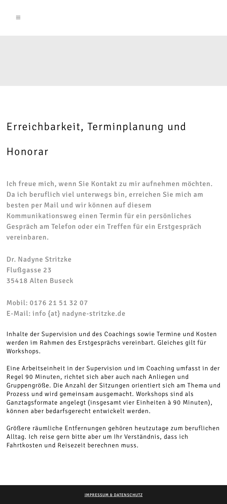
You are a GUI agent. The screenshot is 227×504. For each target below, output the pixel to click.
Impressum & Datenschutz (114, 495)
